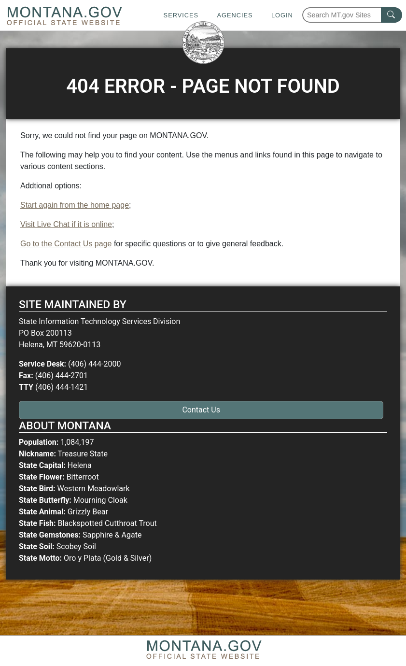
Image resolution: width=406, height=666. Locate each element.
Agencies (234, 15)
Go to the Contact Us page (66, 244)
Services (181, 15)
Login (282, 15)
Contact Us (201, 409)
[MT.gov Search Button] (391, 15)
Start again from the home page (74, 205)
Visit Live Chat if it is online (66, 224)
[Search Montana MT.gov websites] (352, 15)
